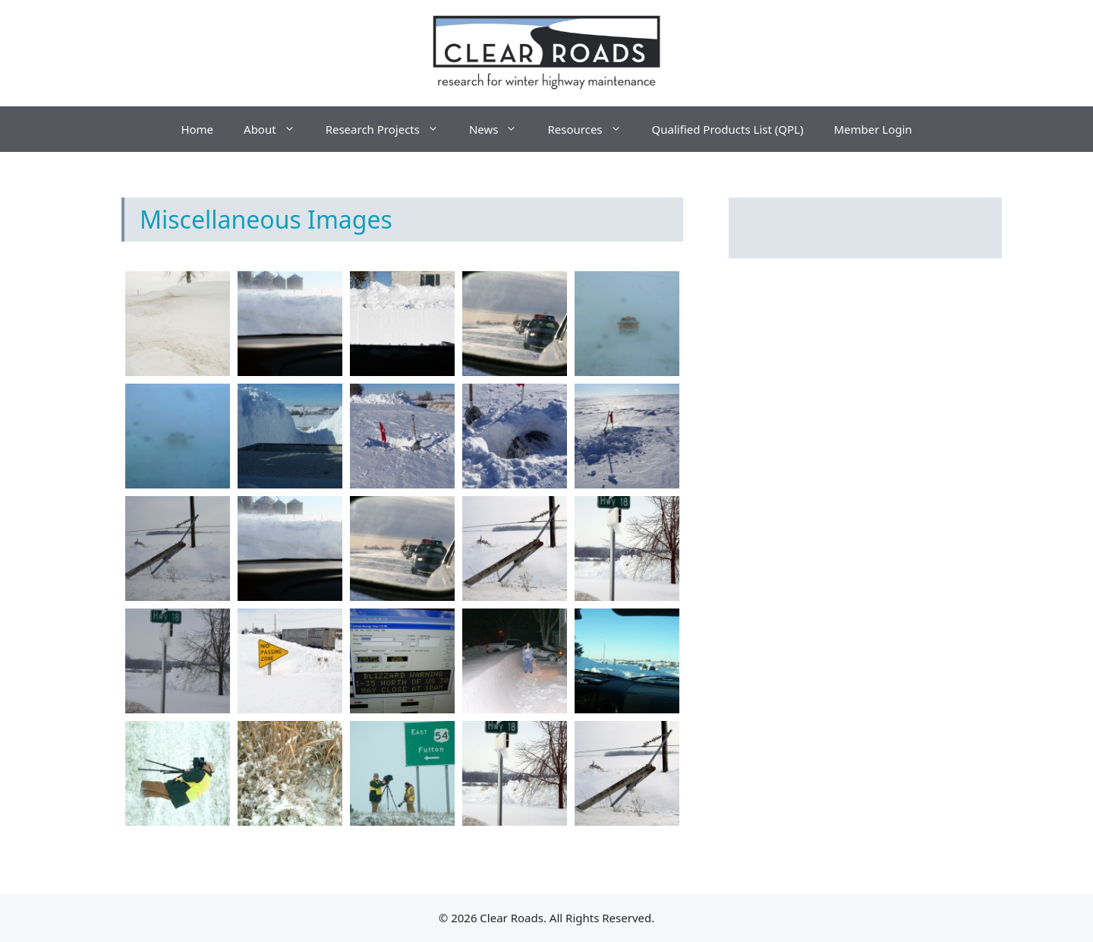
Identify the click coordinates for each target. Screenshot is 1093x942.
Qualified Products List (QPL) (728, 129)
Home (197, 129)
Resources (591, 129)
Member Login (872, 129)
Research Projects (390, 129)
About (277, 129)
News (501, 129)
